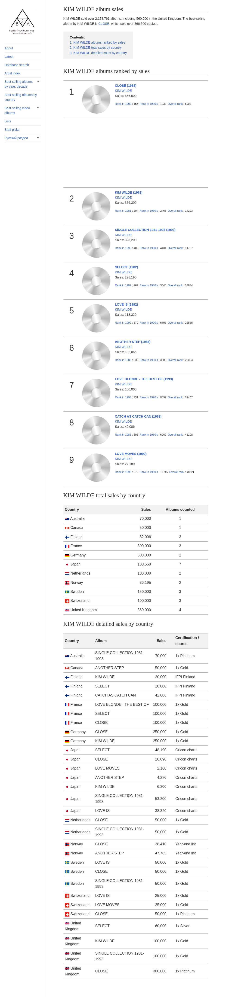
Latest (9, 56)
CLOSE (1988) (125, 85)
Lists (8, 121)
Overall (175, 103)
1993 (123, 248)
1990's (148, 248)
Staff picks (12, 129)
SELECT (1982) (126, 267)
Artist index (13, 73)
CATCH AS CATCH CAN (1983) (138, 416)
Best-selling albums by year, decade (19, 84)
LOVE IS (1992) (126, 304)
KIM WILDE (123, 91)
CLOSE (103, 24)
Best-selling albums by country (21, 97)
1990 (123, 472)
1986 (123, 360)
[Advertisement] (135, 152)
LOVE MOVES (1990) (131, 454)
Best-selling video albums (17, 110)
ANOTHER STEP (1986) (133, 342)
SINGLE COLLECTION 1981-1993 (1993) (145, 230)
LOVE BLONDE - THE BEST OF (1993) (144, 379)
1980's (148, 103)
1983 (123, 434)
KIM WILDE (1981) (128, 192)
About (9, 48)
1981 (123, 210)
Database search (17, 65)
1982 (123, 285)
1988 (123, 103)
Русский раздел (16, 138)
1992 (123, 322)
